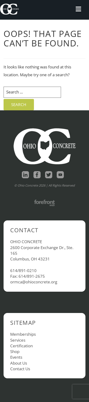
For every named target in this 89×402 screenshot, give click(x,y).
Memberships (23, 334)
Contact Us (20, 368)
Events (16, 357)
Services (17, 340)
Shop (14, 351)
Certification (21, 345)
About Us (18, 363)
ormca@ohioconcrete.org (33, 282)
